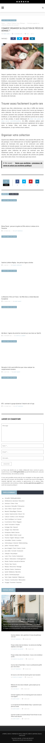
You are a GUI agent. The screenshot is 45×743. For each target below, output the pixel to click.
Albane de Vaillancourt (18, 649)
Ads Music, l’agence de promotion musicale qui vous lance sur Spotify (21, 333)
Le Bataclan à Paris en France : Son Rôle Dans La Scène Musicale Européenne (20, 298)
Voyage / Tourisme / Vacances (13, 582)
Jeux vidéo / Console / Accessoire (14, 551)
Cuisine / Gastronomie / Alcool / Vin (15, 514)
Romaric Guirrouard (17, 265)
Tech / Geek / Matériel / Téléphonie (14, 577)
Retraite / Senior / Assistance (13, 569)
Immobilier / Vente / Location (13, 540)
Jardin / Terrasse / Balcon (12, 545)
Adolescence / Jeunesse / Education (14, 501)
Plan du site (22, 735)
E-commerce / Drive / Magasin (13, 522)
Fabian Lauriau (6, 33)
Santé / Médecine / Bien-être (13, 572)
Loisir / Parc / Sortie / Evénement (14, 556)
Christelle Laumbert (21, 335)
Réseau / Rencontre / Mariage (13, 566)
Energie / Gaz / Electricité (12, 530)
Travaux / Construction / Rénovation (15, 580)
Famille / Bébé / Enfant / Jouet (13, 535)
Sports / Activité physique (12, 574)
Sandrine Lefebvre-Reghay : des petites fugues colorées (17, 263)
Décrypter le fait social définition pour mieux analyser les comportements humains (17, 368)
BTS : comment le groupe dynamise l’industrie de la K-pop (17, 404)
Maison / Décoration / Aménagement (15, 559)
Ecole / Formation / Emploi (12, 524)
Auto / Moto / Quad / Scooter (13, 509)
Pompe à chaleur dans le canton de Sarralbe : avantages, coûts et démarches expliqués (20, 620)
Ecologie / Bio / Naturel (11, 527)
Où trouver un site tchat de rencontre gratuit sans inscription (25, 675)
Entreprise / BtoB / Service (12, 532)
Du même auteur (14, 194)
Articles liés (5, 194)
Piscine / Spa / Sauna (10, 564)
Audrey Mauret (18, 301)
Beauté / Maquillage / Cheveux (13, 511)
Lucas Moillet (16, 689)
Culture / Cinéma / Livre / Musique (9, 20)
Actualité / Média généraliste (13, 498)
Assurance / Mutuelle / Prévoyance (14, 506)
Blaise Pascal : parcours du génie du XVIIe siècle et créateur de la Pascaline (20, 227)
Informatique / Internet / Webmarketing (16, 543)
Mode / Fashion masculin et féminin (15, 561)
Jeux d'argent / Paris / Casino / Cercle (15, 548)
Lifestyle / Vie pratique (11, 553)
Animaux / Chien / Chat (11, 503)
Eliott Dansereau (19, 231)
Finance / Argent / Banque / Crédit (14, 538)
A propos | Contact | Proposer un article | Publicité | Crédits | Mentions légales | (22, 734)
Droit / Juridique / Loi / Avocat (13, 519)
